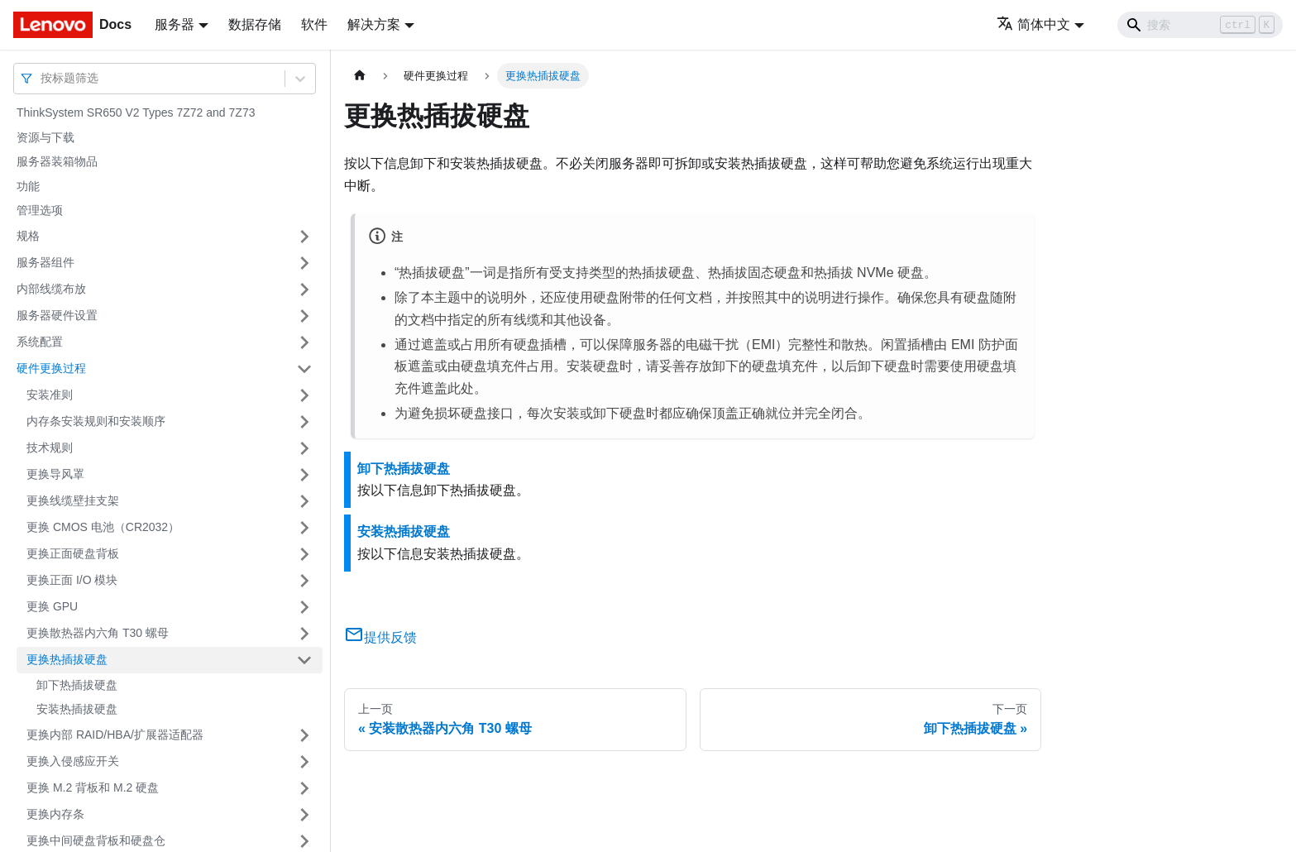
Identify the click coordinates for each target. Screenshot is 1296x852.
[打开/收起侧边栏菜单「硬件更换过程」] (304, 369)
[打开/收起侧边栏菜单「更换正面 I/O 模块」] (304, 580)
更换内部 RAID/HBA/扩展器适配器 (114, 734)
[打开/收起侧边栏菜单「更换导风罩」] (304, 475)
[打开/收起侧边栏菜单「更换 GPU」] (304, 607)
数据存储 (254, 24)
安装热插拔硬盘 (76, 709)
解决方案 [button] (373, 24)
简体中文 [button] (1033, 24)
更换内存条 (55, 814)
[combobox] (42, 78)
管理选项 (40, 210)
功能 (28, 186)
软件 (314, 24)
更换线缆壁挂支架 (72, 500)
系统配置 (40, 341)
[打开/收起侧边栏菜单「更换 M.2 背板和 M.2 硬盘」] (304, 788)
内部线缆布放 (51, 288)
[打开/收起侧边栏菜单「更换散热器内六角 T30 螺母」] (304, 633)
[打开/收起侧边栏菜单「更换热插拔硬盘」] (304, 660)
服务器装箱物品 (57, 161)
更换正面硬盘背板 (72, 553)
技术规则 (49, 447)
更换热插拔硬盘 (67, 659)
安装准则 (49, 394)
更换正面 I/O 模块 (71, 579)
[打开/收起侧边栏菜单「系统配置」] (304, 342)
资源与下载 (45, 137)
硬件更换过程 (51, 368)
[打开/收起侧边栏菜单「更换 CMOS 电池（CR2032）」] (304, 528)
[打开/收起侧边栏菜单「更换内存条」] (304, 815)
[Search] (1200, 25)
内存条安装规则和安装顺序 (95, 421)
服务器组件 (45, 262)
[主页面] (359, 76)
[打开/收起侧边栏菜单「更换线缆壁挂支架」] (304, 501)
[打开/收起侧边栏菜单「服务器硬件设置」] (304, 316)
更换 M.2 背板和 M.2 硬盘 (92, 787)
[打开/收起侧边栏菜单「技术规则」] (304, 448)
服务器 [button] (174, 24)
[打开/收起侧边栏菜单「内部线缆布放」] (304, 289)
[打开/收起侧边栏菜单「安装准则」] (304, 395)
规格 (28, 235)
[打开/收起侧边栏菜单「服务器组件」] (304, 263)
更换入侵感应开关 (72, 761)
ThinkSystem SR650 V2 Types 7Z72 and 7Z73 (136, 112)
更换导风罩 (55, 474)
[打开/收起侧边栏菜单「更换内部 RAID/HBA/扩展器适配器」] (304, 735)
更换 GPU (52, 606)
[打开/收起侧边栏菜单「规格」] (304, 236)
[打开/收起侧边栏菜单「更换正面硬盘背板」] (304, 554)
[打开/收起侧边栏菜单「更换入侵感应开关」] (304, 762)
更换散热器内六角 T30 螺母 (97, 632)
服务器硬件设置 (57, 315)
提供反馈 (380, 637)
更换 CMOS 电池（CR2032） (102, 527)
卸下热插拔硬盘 (76, 685)
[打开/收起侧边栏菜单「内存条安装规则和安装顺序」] (304, 422)
